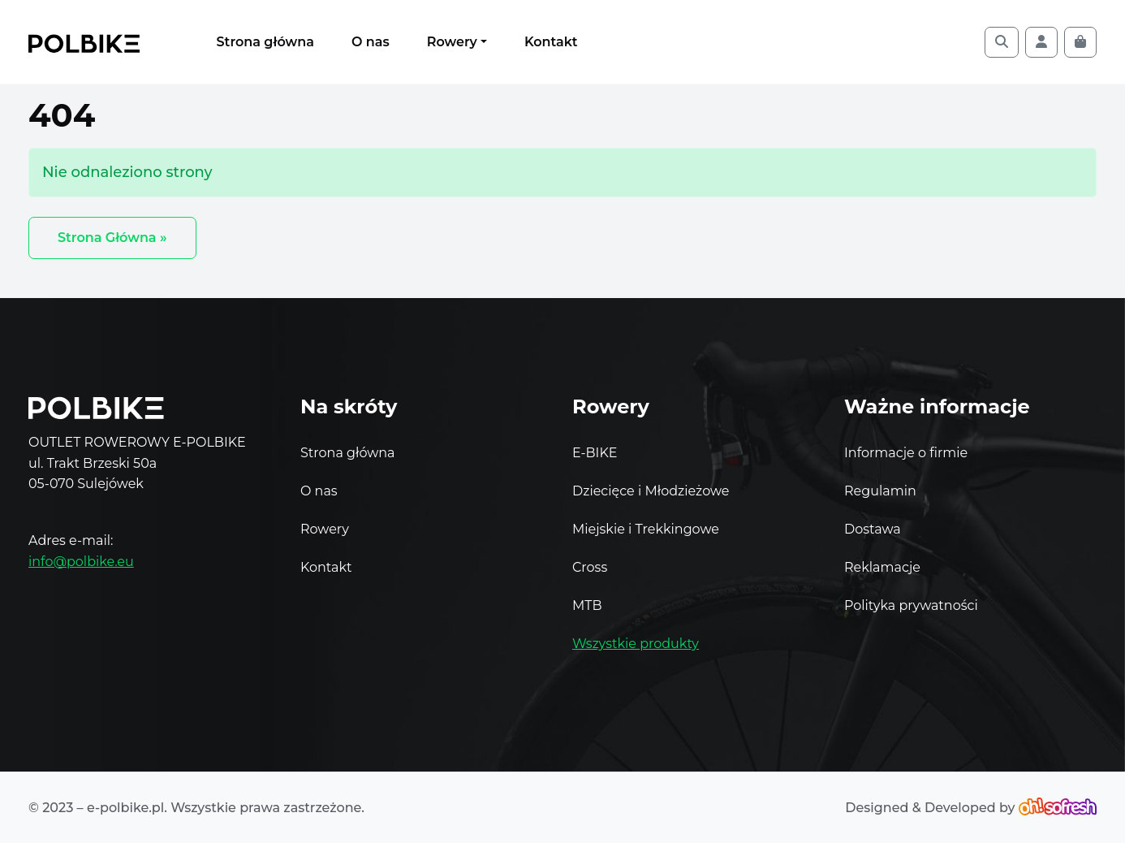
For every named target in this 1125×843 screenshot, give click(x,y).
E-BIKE (594, 452)
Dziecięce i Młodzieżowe (650, 491)
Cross (589, 567)
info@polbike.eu (81, 561)
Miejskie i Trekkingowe (645, 529)
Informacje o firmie (906, 455)
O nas (370, 42)
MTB (587, 605)
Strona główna (265, 42)
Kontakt (551, 42)
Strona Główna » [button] (112, 237)
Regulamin (880, 493)
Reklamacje (882, 569)
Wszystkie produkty (635, 643)
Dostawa (872, 531)
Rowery (452, 42)
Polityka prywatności (911, 608)
